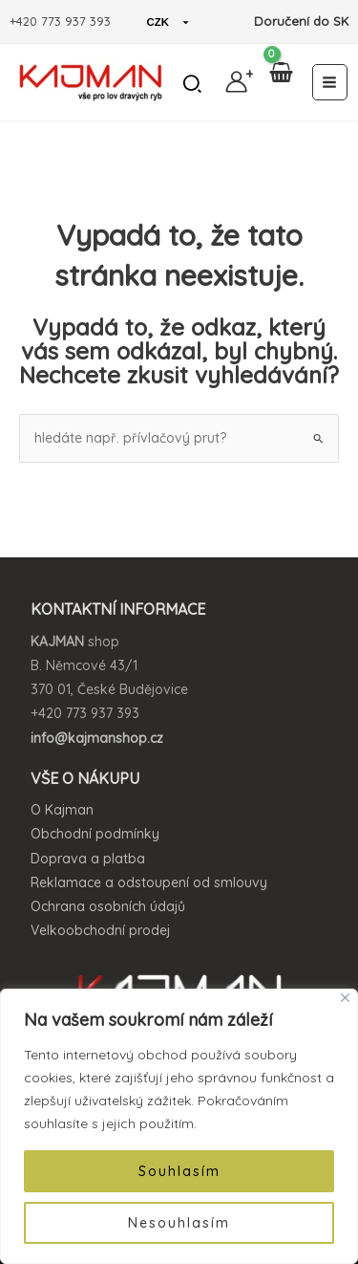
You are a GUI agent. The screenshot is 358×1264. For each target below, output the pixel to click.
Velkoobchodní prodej (100, 930)
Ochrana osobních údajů (108, 906)
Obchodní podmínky (95, 833)
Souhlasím (179, 1171)
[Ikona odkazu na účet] (236, 82)
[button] (193, 86)
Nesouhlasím (179, 1222)
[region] (179, 1126)
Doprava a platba (88, 858)
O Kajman (62, 809)
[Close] (345, 997)
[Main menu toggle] (330, 82)
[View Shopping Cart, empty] (280, 82)
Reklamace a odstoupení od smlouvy (149, 882)
